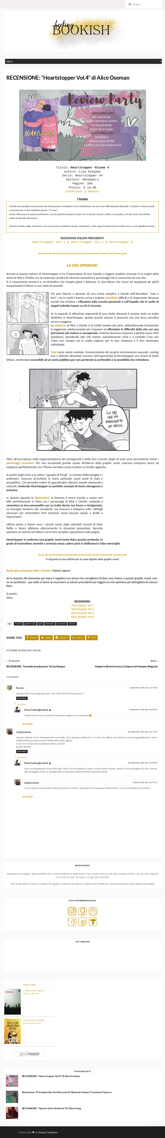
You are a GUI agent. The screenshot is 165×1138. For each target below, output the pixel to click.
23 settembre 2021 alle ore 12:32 (142, 732)
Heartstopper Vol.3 (82, 613)
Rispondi (22, 698)
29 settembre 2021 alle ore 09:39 (142, 763)
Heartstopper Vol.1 (48, 242)
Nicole (20, 688)
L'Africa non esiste (33, 990)
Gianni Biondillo (32, 993)
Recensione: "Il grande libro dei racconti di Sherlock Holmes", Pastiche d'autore (67, 1092)
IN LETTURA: (30, 984)
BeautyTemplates (48, 1132)
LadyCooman (23, 732)
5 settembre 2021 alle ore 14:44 (143, 688)
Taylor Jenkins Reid (33, 1023)
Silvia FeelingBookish (36, 710)
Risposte (21, 704)
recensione (61, 623)
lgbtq (40, 623)
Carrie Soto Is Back (33, 1020)
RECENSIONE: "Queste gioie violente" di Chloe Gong (51, 1108)
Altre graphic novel (82, 617)
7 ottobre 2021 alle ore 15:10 (144, 782)
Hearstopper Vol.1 (82, 605)
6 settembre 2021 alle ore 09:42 (143, 710)
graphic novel (30, 623)
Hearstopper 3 (121, 242)
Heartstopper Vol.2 (87, 242)
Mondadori (50, 623)
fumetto (18, 623)
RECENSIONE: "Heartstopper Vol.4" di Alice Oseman (51, 1076)
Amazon (93, 191)
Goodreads (74, 191)
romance (72, 623)
